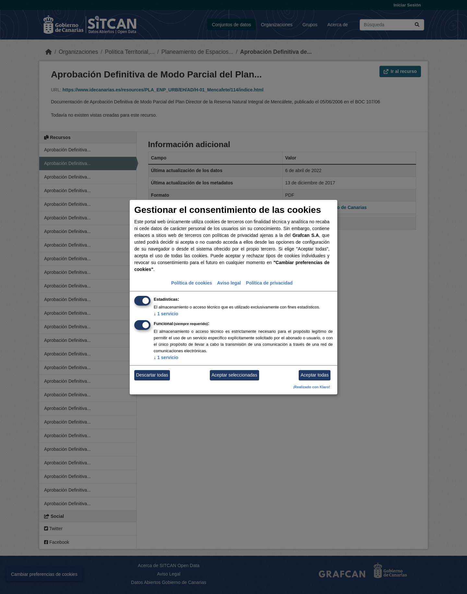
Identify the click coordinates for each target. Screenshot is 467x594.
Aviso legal (229, 282)
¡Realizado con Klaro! (311, 387)
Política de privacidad (269, 282)
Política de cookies (191, 282)
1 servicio (166, 313)
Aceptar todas (315, 375)
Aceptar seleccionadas (234, 375)
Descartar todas (152, 375)
